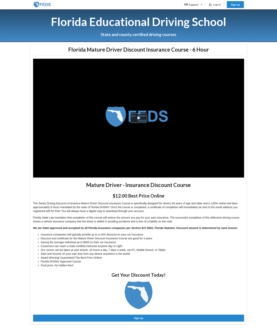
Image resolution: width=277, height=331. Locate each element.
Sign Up (138, 318)
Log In (214, 4)
